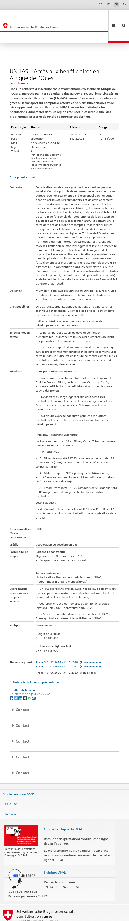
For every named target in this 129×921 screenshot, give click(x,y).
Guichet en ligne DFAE (18, 773)
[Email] (34, 676)
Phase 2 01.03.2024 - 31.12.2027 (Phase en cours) (68, 645)
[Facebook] (12, 676)
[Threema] (25, 676)
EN (125, 4)
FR (116, 4)
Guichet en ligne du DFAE (63, 808)
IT (108, 4)
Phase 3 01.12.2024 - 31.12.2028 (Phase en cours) (68, 641)
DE (100, 4)
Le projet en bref (24, 156)
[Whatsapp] (29, 676)
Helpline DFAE (55, 851)
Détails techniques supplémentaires (35, 661)
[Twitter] (16, 676)
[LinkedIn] (20, 676)
